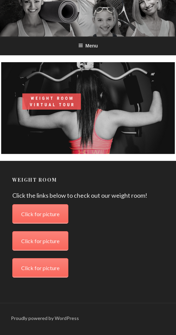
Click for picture (40, 78)
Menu (88, 45)
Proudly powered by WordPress (45, 318)
